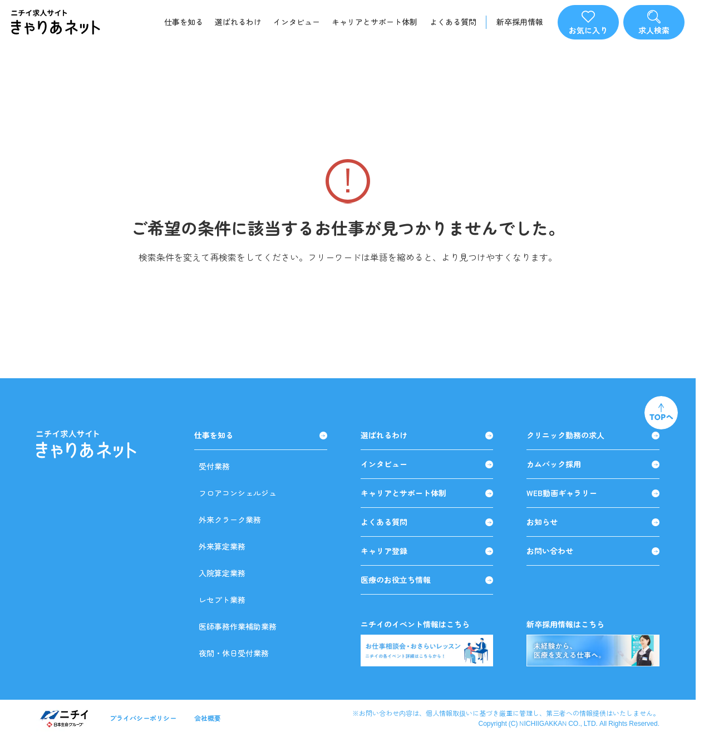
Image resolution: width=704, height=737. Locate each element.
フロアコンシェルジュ (238, 492)
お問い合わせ (592, 551)
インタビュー (296, 21)
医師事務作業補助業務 (238, 626)
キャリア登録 (427, 551)
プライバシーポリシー (143, 718)
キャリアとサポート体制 (374, 21)
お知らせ (592, 522)
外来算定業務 (222, 546)
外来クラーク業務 (230, 519)
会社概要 (207, 718)
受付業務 (214, 466)
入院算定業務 (222, 572)
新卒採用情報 (519, 22)
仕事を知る (183, 21)
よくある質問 (453, 21)
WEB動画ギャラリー (592, 493)
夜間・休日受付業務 (234, 653)
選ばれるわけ (238, 21)
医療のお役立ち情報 (427, 580)
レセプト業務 (222, 599)
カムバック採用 (592, 464)
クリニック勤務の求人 (592, 435)
